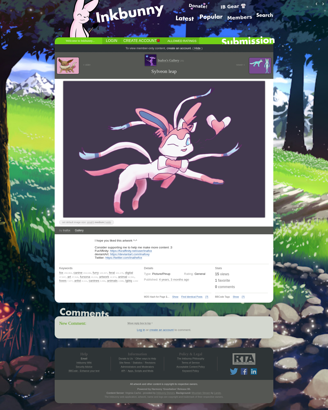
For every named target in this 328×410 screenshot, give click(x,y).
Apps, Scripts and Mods (141, 370)
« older (87, 64)
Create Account (140, 41)
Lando (217, 393)
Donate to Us (126, 358)
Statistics (138, 362)
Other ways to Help (145, 358)
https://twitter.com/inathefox (123, 257)
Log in (141, 330)
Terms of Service (191, 362)
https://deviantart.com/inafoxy (129, 254)
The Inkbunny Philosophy (190, 358)
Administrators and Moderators (137, 366)
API (123, 370)
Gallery (79, 230)
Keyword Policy (190, 370)
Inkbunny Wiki (84, 362)
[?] (206, 296)
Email (84, 358)
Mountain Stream (201, 393)
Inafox (66, 230)
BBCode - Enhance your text (84, 370)
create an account (179, 48)
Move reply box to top (139, 323)
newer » (240, 64)
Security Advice (84, 366)
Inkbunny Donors (165, 393)
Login (111, 41)
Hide (197, 48)
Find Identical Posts (191, 296)
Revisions (150, 362)
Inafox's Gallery (171, 60)
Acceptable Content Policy (191, 366)
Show (175, 296)
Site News (124, 362)
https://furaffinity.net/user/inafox (131, 251)
